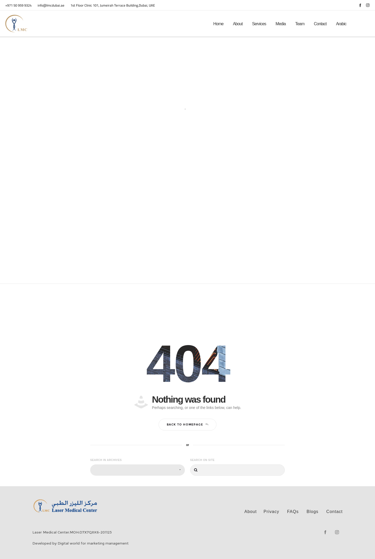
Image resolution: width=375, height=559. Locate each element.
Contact (334, 511)
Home (179, 114)
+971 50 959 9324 (18, 5)
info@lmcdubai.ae (51, 5)
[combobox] (137, 470)
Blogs (312, 511)
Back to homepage (188, 424)
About (250, 511)
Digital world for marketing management (93, 543)
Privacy (271, 511)
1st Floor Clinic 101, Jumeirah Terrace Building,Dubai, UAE (112, 5)
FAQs (293, 511)
